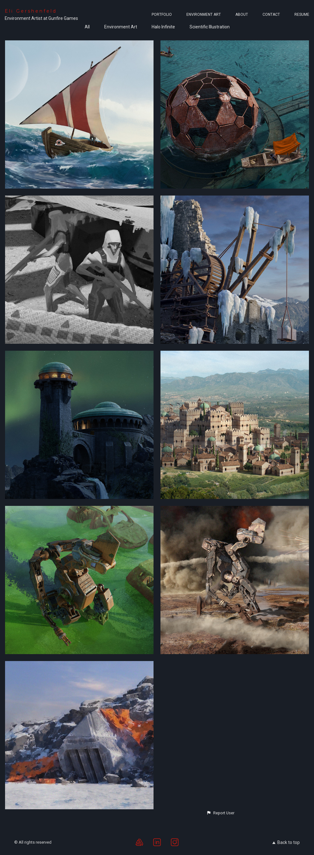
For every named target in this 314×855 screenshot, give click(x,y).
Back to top (286, 842)
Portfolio (162, 14)
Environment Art (203, 14)
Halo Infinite (163, 26)
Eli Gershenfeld (31, 11)
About (241, 14)
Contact (271, 14)
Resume (301, 14)
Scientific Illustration (210, 26)
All (87, 26)
